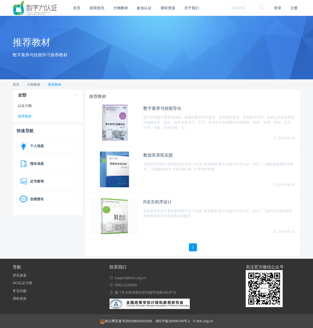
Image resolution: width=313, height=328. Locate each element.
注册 (294, 8)
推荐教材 (54, 84)
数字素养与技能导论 (162, 108)
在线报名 (37, 199)
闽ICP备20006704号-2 (173, 321)
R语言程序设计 (157, 202)
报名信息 (37, 164)
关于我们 (191, 8)
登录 (277, 8)
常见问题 (19, 291)
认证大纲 (25, 106)
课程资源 (167, 8)
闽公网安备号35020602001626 (126, 321)
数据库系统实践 (158, 155)
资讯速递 (19, 275)
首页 (76, 8)
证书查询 (37, 181)
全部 (22, 95)
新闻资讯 (96, 8)
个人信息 (37, 146)
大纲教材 (120, 8)
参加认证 (144, 8)
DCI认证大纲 (22, 283)
